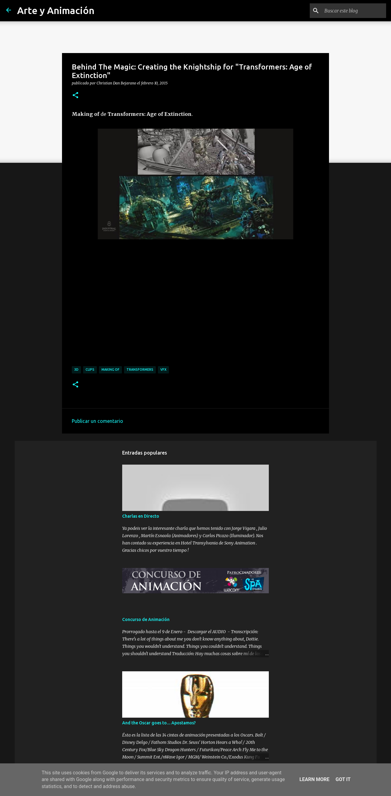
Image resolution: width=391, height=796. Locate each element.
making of (110, 369)
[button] (75, 95)
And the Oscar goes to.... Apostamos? (159, 722)
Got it (342, 779)
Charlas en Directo (140, 516)
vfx (163, 369)
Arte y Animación (55, 10)
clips (90, 369)
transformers (139, 369)
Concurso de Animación (146, 619)
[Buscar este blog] (354, 10)
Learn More (314, 779)
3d (76, 369)
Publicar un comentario (97, 421)
